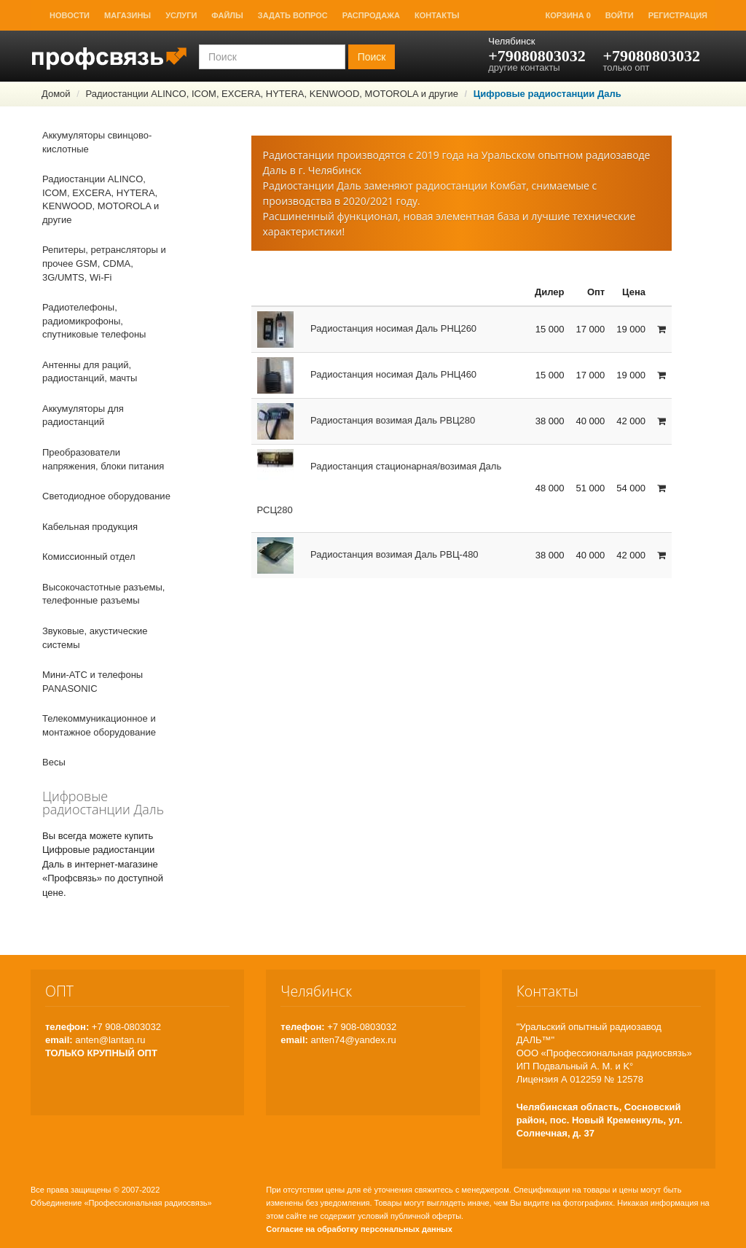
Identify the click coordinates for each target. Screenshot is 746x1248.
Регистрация (677, 15)
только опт (625, 67)
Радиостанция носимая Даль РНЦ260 (367, 328)
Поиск (372, 57)
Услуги (181, 15)
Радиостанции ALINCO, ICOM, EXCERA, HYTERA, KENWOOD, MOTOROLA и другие (271, 93)
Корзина (568, 15)
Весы (54, 762)
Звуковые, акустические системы (95, 637)
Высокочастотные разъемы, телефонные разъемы (103, 594)
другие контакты (524, 67)
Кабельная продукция (90, 526)
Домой (56, 93)
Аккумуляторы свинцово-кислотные (97, 142)
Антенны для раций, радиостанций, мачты (89, 371)
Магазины (127, 15)
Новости (70, 15)
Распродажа (371, 15)
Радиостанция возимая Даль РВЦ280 (366, 420)
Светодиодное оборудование (106, 496)
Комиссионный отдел (89, 556)
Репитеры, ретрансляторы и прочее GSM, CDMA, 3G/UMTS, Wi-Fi (104, 263)
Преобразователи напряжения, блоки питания (103, 459)
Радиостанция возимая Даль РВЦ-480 (368, 554)
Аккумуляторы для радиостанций (83, 415)
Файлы (227, 15)
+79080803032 (537, 56)
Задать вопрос (293, 15)
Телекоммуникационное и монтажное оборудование (99, 725)
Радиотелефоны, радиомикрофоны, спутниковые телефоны (94, 321)
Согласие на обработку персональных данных (359, 1229)
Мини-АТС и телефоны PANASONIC (92, 681)
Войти (619, 15)
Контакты (437, 15)
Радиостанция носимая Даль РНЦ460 (367, 374)
